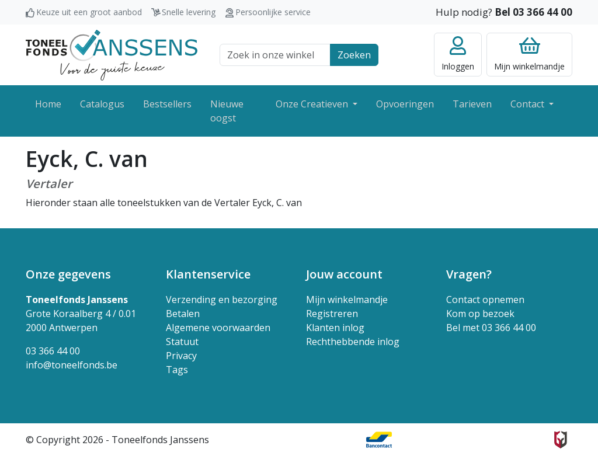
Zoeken (354, 54)
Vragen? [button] (469, 274)
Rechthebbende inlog (352, 341)
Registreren (332, 313)
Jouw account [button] (344, 274)
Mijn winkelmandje (347, 299)
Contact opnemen (485, 299)
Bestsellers (167, 104)
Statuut (182, 341)
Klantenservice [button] (208, 274)
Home (48, 104)
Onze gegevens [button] (68, 274)
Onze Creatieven (313, 104)
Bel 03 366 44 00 (533, 12)
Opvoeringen (405, 104)
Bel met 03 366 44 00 (491, 327)
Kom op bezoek (480, 313)
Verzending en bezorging (221, 299)
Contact (528, 104)
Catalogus (102, 104)
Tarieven (472, 104)
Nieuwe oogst (227, 111)
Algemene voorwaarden (218, 327)
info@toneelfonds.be (71, 364)
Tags (177, 369)
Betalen (183, 313)
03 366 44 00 (53, 350)
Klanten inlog (335, 327)
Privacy (181, 355)
